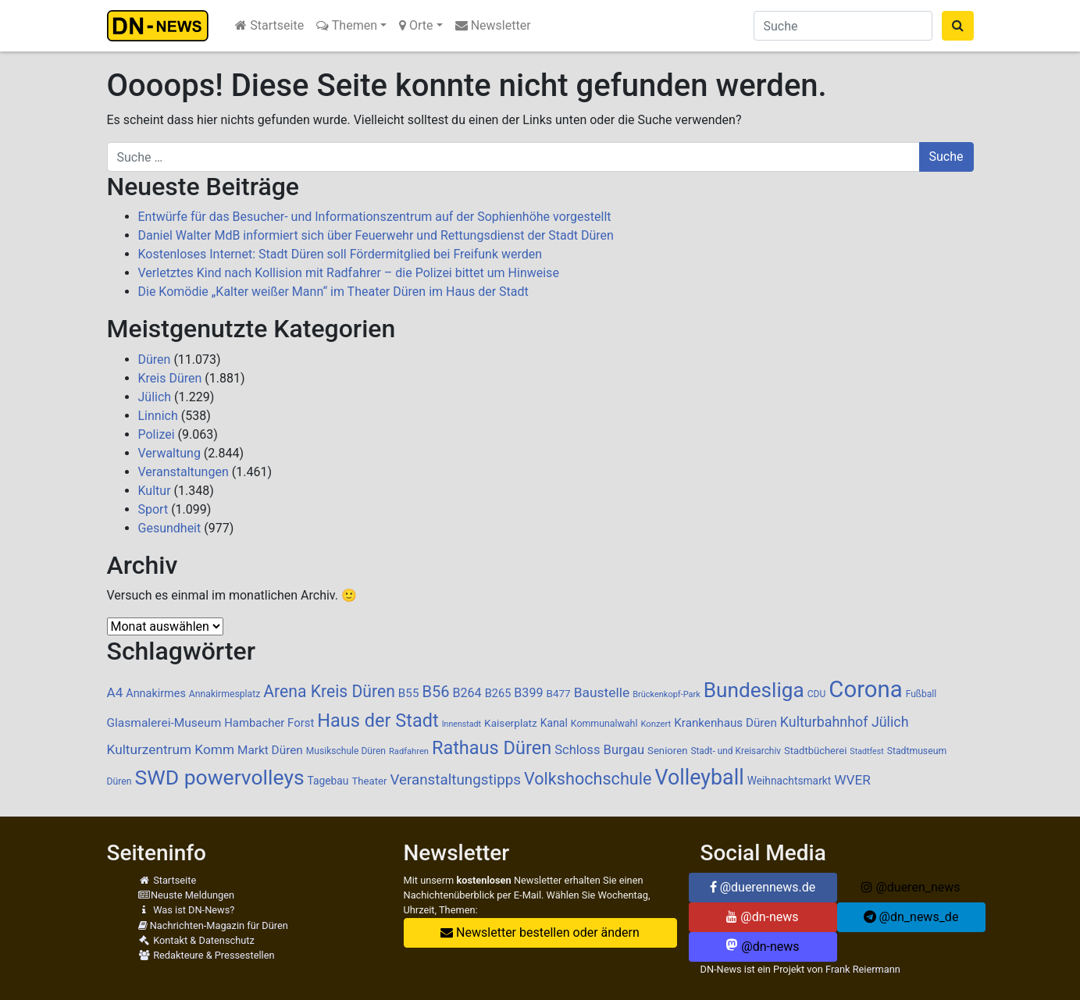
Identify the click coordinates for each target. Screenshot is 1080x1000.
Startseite (269, 25)
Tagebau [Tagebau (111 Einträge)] (328, 780)
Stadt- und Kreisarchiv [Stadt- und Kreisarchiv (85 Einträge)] (735, 751)
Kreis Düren (170, 378)
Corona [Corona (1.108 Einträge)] (865, 689)
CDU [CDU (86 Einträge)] (816, 694)
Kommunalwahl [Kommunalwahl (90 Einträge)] (604, 723)
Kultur (154, 490)
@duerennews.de (763, 887)
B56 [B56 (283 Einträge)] (435, 691)
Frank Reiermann (862, 969)
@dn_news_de (911, 916)
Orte (416, 25)
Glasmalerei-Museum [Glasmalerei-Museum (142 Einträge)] (164, 723)
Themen (346, 25)
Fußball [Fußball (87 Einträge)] (921, 694)
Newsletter (493, 25)
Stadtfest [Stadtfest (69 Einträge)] (866, 751)
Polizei (156, 434)
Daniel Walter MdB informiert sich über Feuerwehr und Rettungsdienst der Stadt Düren (376, 235)
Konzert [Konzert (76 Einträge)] (655, 724)
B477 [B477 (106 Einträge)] (559, 693)
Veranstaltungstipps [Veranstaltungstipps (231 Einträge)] (455, 779)
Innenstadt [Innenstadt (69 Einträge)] (461, 724)
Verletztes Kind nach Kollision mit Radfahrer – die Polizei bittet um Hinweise (348, 272)
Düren (154, 359)
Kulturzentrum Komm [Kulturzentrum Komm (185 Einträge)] (171, 749)
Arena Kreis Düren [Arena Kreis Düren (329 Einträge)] (329, 691)
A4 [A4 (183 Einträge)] (115, 692)
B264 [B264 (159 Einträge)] (466, 692)
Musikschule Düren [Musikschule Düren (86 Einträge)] (346, 751)
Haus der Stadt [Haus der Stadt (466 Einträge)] (377, 720)
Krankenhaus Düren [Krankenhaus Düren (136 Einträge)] (725, 723)
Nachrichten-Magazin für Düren (213, 925)
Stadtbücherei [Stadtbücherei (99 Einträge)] (815, 750)
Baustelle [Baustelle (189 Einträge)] (602, 692)
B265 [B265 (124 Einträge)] (498, 693)
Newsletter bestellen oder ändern (540, 932)
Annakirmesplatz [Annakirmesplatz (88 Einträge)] (224, 694)
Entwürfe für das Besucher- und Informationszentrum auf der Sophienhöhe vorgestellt (374, 216)
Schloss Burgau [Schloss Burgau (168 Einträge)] (599, 749)
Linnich (158, 415)
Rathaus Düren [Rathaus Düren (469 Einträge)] (491, 748)
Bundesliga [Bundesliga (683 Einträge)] (754, 690)
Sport (153, 509)
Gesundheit (169, 528)
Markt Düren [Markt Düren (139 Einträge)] (270, 750)
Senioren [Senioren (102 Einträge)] (667, 750)
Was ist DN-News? (186, 910)
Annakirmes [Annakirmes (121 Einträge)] (156, 693)
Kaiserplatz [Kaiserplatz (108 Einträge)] (510, 723)
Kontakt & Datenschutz (196, 940)
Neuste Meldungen (186, 895)
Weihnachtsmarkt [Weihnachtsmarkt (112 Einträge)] (789, 780)
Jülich (155, 397)
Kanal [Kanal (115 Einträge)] (554, 723)
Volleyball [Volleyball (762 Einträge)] (698, 777)
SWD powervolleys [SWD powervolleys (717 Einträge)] (219, 777)
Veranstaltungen (183, 471)
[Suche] (843, 26)
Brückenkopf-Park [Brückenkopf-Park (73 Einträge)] (666, 694)
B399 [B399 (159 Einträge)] (528, 692)
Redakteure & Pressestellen (206, 955)
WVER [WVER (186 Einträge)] (852, 780)
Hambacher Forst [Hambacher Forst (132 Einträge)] (269, 723)
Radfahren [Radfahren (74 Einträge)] (409, 751)
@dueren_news (910, 887)
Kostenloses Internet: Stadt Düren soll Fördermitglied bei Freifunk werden (340, 254)
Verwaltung (169, 453)
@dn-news (762, 916)
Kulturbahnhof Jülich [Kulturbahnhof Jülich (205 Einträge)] (844, 722)
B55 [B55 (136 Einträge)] (408, 693)
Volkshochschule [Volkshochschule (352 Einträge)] (588, 778)
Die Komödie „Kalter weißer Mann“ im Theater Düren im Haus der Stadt (333, 291)
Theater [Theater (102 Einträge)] (369, 781)
